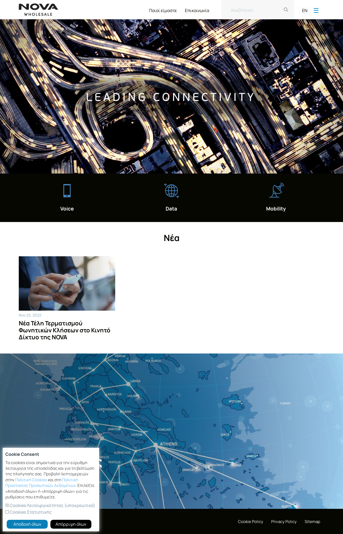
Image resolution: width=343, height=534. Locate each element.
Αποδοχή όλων (27, 524)
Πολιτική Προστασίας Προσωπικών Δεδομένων (41, 482)
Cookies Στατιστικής (30, 512)
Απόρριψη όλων (70, 524)
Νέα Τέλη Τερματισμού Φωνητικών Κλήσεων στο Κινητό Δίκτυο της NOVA (64, 330)
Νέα (172, 238)
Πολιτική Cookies (31, 480)
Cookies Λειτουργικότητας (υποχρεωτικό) (52, 505)
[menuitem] (163, 9)
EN (304, 10)
